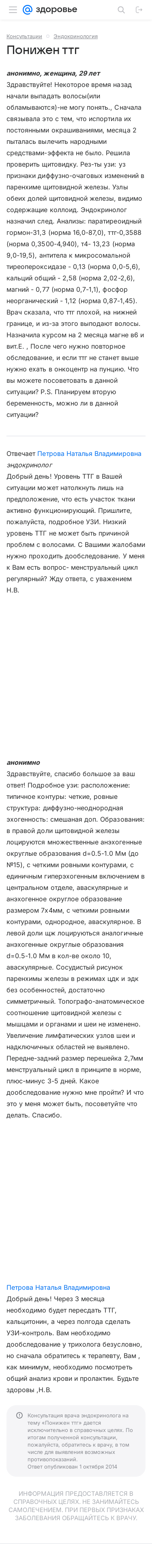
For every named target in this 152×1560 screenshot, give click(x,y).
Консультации (24, 36)
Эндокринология (76, 36)
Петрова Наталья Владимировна (89, 453)
